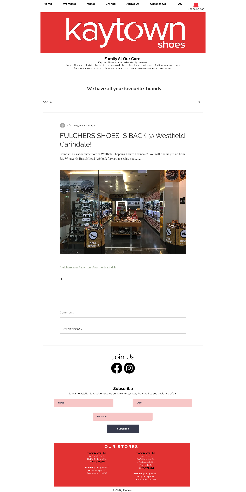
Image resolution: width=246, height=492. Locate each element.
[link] (196, 4)
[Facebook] (116, 368)
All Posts (47, 102)
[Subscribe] (123, 429)
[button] (199, 102)
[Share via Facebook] (61, 279)
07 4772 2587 (147, 468)
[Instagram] (129, 368)
